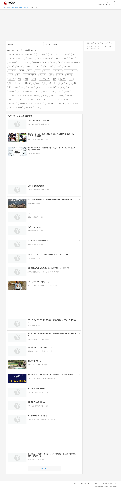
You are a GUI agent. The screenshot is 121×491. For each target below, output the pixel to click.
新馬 (76, 103)
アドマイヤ (48, 66)
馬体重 (27, 91)
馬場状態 (69, 75)
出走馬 (38, 71)
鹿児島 (44, 95)
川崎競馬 (36, 95)
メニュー (114, 4)
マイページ (90, 483)
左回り (68, 62)
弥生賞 (27, 95)
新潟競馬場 (12, 62)
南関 (19, 95)
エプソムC (37, 66)
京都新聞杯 (30, 58)
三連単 (11, 75)
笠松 (60, 91)
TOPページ (77, 483)
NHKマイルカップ (14, 54)
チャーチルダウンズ (30, 75)
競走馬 (30, 71)
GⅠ (22, 58)
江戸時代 (62, 79)
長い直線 (30, 99)
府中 (19, 91)
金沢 (41, 103)
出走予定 (46, 71)
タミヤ (58, 66)
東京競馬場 (67, 66)
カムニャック (39, 83)
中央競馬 (19, 66)
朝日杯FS (36, 62)
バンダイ (36, 91)
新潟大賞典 (48, 58)
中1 (10, 107)
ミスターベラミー (52, 83)
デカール (42, 75)
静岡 (51, 95)
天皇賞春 (60, 95)
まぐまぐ (11, 99)
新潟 (51, 54)
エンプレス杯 (19, 87)
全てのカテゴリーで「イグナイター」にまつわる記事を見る (99, 47)
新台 (69, 87)
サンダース (59, 75)
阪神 (38, 107)
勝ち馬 (58, 58)
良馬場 (22, 71)
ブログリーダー (97, 483)
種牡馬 (67, 91)
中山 (18, 75)
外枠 (60, 62)
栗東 (10, 83)
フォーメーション (70, 71)
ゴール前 (30, 87)
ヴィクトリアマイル (62, 54)
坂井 (70, 79)
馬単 (65, 58)
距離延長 (69, 95)
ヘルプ (115, 483)
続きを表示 (44, 468)
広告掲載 (105, 483)
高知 (62, 87)
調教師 (28, 66)
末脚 (43, 91)
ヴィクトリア (51, 103)
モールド (61, 103)
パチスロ (52, 91)
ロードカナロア (44, 79)
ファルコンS (57, 71)
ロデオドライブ (29, 54)
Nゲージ (18, 83)
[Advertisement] (60, 26)
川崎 (39, 58)
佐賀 (50, 75)
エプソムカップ (24, 62)
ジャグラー (18, 107)
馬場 (10, 87)
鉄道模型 (11, 91)
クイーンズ (65, 83)
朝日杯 (45, 62)
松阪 (74, 83)
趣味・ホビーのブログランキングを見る (99, 43)
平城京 (11, 66)
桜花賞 (53, 62)
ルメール (46, 99)
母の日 (76, 62)
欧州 (69, 103)
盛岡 (54, 79)
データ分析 (12, 71)
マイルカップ (13, 58)
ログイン (108, 4)
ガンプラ (21, 99)
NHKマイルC (41, 54)
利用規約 (110, 483)
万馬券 (72, 58)
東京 (26, 79)
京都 (19, 79)
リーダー (101, 4)
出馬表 (34, 79)
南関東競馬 (29, 107)
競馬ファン (32, 103)
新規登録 (83, 483)
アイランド (56, 99)
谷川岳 (66, 99)
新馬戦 (55, 87)
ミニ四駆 (11, 95)
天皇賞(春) (27, 83)
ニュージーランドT (43, 87)
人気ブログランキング (9, 3)
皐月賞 (75, 54)
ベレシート (12, 103)
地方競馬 (22, 103)
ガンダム (11, 79)
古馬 (38, 99)
